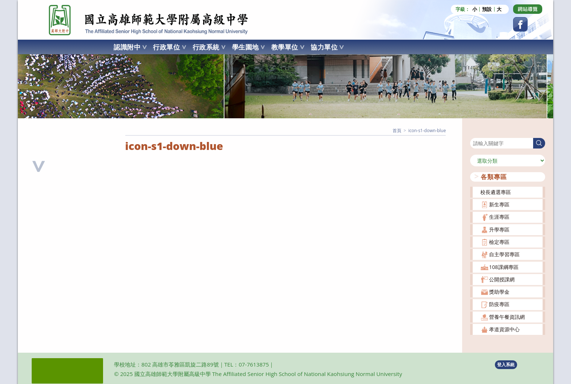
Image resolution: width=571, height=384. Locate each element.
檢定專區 (499, 241)
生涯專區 (499, 216)
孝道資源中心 (504, 329)
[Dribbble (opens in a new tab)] (527, 9)
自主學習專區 (504, 254)
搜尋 (475, 133)
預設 (487, 9)
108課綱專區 (504, 267)
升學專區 (499, 229)
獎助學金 (499, 291)
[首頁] (397, 130)
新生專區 (499, 204)
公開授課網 (502, 279)
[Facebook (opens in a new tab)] (520, 24)
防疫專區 (499, 304)
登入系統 (506, 364)
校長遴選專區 (495, 192)
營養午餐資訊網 (507, 316)
